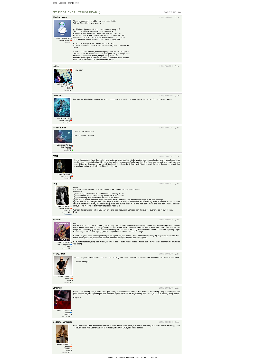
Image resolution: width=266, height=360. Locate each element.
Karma (67, 42)
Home (54, 3)
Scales (62, 3)
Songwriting (172, 12)
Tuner (69, 3)
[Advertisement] (198, 65)
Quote (177, 17)
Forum (76, 3)
